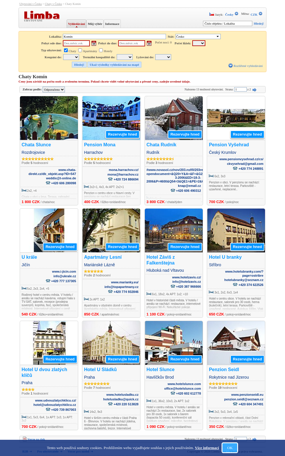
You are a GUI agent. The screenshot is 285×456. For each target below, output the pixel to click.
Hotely (108, 51)
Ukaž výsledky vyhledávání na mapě (114, 64)
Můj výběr (95, 23)
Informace (112, 23)
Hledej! (259, 23)
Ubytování (34, 20)
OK (230, 448)
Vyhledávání (76, 23)
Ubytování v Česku (30, 4)
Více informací (207, 448)
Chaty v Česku (53, 4)
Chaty (72, 51)
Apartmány (90, 51)
